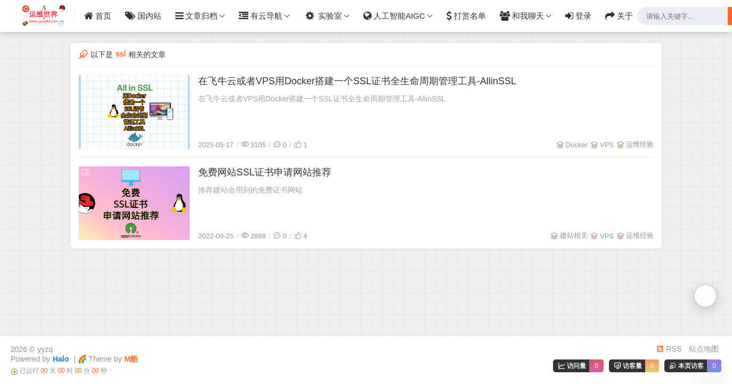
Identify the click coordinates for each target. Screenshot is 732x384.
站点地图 (704, 349)
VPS (607, 145)
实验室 (322, 16)
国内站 (143, 16)
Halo (61, 359)
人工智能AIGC (394, 16)
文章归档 (196, 16)
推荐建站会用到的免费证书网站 (250, 190)
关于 (619, 16)
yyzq (45, 349)
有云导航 (260, 16)
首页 (97, 16)
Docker (577, 145)
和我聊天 (522, 16)
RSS (668, 349)
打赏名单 (466, 16)
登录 (578, 16)
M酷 (132, 359)
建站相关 (574, 235)
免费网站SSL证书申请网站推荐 (264, 172)
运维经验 (640, 144)
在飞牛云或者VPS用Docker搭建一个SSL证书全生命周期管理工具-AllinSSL (357, 81)
